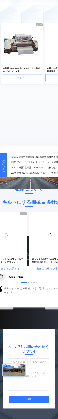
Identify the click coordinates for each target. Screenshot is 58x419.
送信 (29, 399)
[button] (12, 296)
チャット (21, 78)
